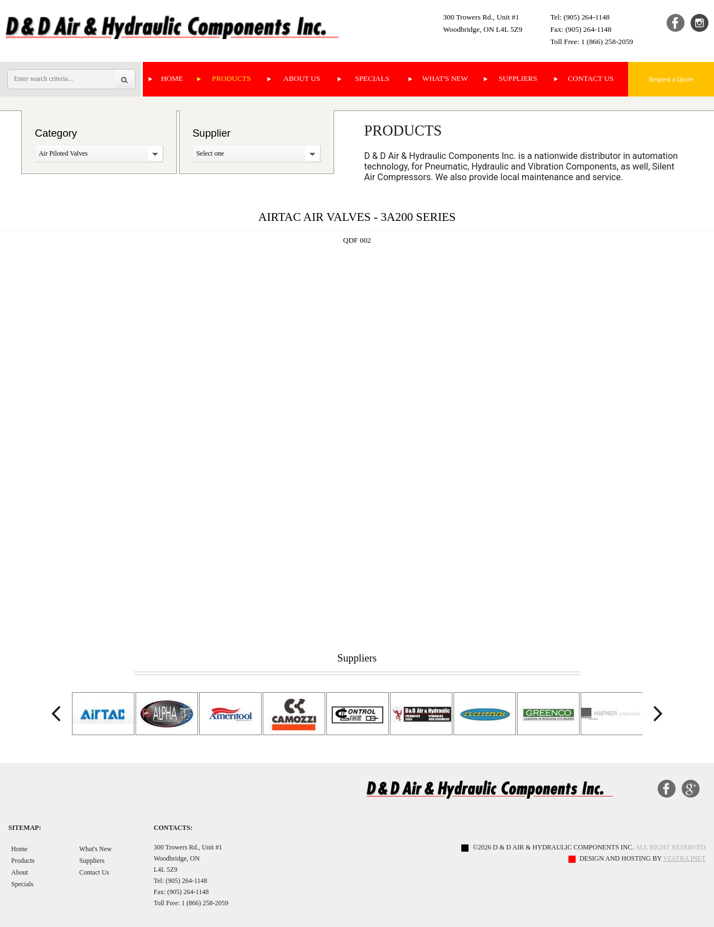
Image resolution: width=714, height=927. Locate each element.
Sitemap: (24, 828)
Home (172, 78)
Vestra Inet (684, 858)
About (19, 872)
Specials (372, 78)
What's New (445, 78)
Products (231, 78)
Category (56, 133)
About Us (301, 78)
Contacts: (172, 828)
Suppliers (518, 78)
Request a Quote (671, 79)
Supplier (211, 133)
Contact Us (591, 78)
